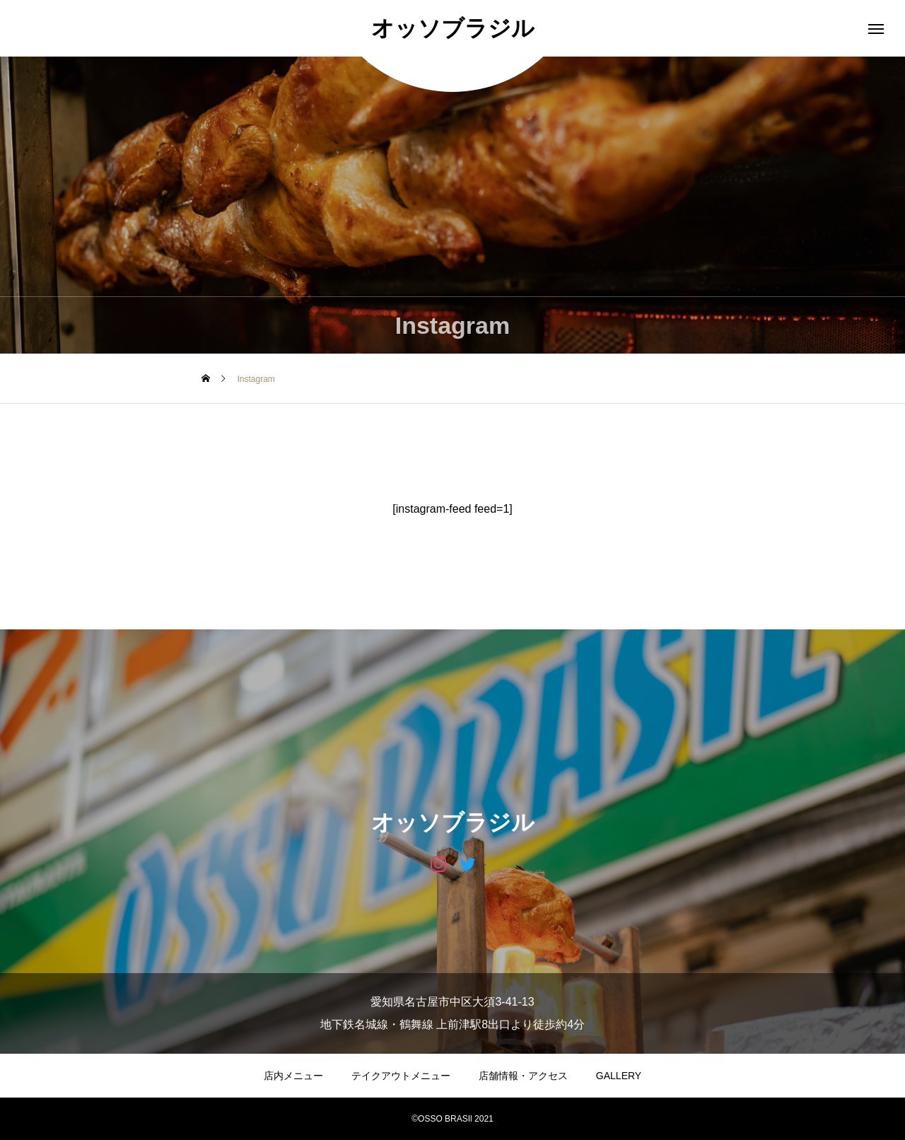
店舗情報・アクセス (523, 1075)
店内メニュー (293, 1075)
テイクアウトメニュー (400, 1075)
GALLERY (618, 1075)
